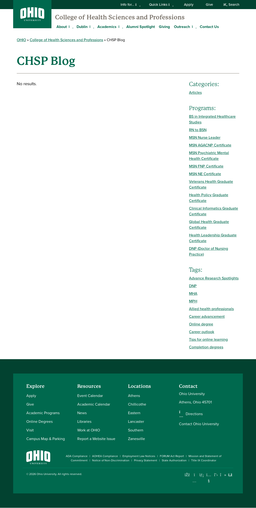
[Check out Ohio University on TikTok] (223, 475)
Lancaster (136, 421)
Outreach (182, 26)
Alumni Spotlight (140, 26)
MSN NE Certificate (205, 174)
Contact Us (209, 26)
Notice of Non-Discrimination (110, 460)
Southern (135, 430)
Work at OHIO (88, 430)
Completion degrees (206, 347)
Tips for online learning (208, 339)
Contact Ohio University (199, 424)
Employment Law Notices (138, 456)
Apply (188, 4)
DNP (193, 286)
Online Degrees (39, 421)
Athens (134, 395)
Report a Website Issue (96, 438)
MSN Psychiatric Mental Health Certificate (209, 155)
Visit (30, 430)
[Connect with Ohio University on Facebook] (187, 475)
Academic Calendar (93, 404)
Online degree (201, 324)
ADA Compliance (77, 456)
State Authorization (174, 460)
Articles (195, 92)
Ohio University (46, 474)
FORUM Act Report (172, 456)
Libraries (84, 421)
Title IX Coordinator (203, 460)
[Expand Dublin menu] (91, 26)
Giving (164, 26)
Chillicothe (137, 404)
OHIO (21, 40)
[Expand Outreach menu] (193, 26)
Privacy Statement (145, 460)
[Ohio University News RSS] (230, 475)
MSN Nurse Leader (204, 137)
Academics (107, 26)
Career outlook (201, 332)
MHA (193, 293)
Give (209, 4)
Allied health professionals (211, 309)
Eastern (134, 413)
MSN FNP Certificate (206, 166)
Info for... (130, 4)
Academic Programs (43, 413)
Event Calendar (90, 395)
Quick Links (161, 4)
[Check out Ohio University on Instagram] (194, 481)
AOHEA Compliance (105, 456)
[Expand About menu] (70, 26)
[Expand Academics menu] (120, 26)
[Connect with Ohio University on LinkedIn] (202, 475)
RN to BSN (197, 130)
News (82, 413)
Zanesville (136, 438)
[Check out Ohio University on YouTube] (209, 478)
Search (231, 4)
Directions (194, 414)
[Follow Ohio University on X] (216, 475)
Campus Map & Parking (45, 438)
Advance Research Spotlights (214, 278)
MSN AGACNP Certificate (210, 145)
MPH (193, 301)
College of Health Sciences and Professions (120, 17)
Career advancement (207, 316)
